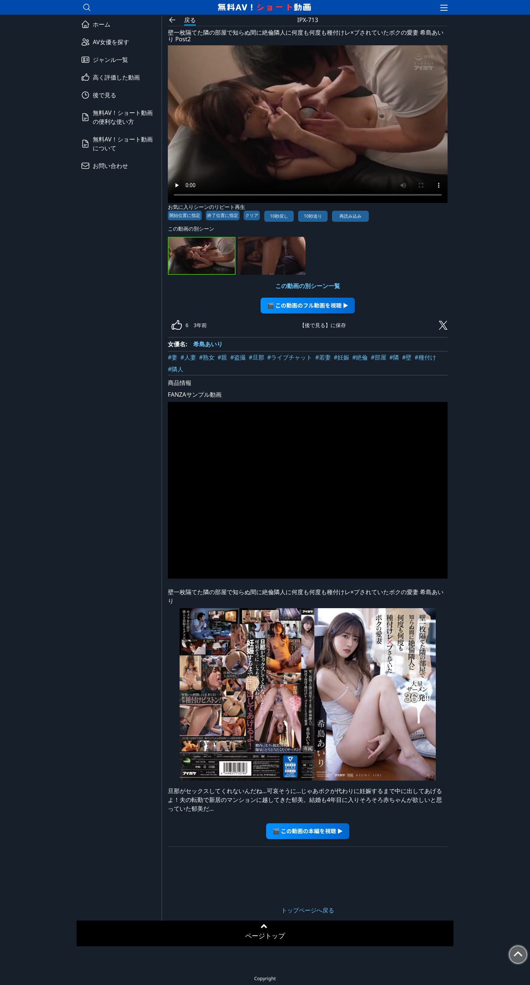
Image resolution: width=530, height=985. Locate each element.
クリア (251, 215)
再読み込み (350, 216)
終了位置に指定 (222, 215)
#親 (222, 357)
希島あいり (208, 344)
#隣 (394, 357)
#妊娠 (341, 357)
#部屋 (378, 357)
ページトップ (265, 935)
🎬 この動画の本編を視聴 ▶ (308, 831)
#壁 (406, 357)
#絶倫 (360, 357)
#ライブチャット (289, 357)
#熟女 (207, 357)
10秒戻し (279, 216)
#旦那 (256, 357)
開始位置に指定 (184, 215)
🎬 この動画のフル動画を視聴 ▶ (308, 305)
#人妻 (188, 357)
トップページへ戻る (307, 910)
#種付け (425, 357)
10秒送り (313, 216)
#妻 (172, 357)
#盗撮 (237, 357)
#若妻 (323, 357)
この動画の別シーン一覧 (307, 286)
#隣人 (175, 369)
